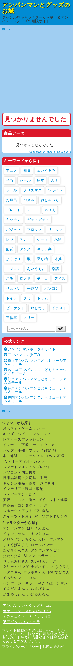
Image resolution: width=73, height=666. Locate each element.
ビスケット (15, 308)
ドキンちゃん (14, 534)
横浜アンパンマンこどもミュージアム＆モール (35, 362)
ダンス (25, 249)
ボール (11, 190)
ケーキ (42, 239)
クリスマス (32, 190)
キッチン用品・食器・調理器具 (29, 483)
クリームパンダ (16, 567)
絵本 (40, 180)
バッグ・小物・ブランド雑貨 (27, 450)
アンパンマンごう (45, 550)
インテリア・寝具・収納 (23, 489)
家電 (61, 456)
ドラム (42, 298)
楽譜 (55, 269)
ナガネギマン (42, 567)
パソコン (51, 288)
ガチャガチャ (38, 220)
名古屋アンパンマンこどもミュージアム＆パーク (35, 371)
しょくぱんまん (16, 545)
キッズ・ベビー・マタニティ (27, 434)
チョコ (42, 279)
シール (25, 180)
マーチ (32, 210)
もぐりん (62, 567)
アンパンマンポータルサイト (30, 349)
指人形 (25, 279)
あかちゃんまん (16, 550)
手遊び (32, 288)
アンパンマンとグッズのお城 (36, 8)
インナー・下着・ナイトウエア (29, 445)
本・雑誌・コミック (19, 456)
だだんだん (12, 556)
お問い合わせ (53, 647)
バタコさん (12, 572)
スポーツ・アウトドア (21, 511)
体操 (58, 259)
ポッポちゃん (34, 572)
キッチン (13, 220)
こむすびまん (38, 589)
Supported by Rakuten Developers (50, 151)
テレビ (25, 239)
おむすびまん (58, 572)
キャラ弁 (44, 249)
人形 (54, 180)
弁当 (9, 180)
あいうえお (36, 269)
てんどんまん (14, 589)
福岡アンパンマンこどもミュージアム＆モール (35, 399)
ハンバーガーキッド (19, 583)
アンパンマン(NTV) (22, 355)
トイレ (11, 298)
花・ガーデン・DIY (19, 494)
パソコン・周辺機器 (19, 472)
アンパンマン (14, 528)
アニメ (11, 171)
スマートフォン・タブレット (27, 467)
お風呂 (11, 200)
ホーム (7, 29)
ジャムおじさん (16, 561)
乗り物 (42, 259)
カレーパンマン (51, 539)
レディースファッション (23, 439)
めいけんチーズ (44, 561)
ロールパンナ (42, 545)
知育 (27, 171)
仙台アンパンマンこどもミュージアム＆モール (35, 380)
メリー (28, 318)
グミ (27, 298)
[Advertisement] (36, 72)
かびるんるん (38, 594)
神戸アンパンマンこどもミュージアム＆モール (35, 390)
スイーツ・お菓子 (18, 516)
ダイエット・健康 (53, 500)
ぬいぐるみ (46, 171)
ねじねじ (38, 308)
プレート (13, 210)
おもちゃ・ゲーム (18, 428)
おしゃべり (50, 200)
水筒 (58, 239)
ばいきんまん (38, 528)
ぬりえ (49, 210)
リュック (55, 229)
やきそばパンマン (53, 583)
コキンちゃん (38, 534)
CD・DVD (46, 456)
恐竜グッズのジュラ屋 (21, 622)
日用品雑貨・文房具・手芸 (25, 478)
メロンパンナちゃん (19, 539)
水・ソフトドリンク (51, 516)
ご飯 (9, 279)
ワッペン (55, 190)
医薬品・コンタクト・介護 (25, 505)
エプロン (13, 269)
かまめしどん (14, 594)
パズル (28, 200)
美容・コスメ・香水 (19, 500)
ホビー (40, 428)
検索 (60, 328)
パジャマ (13, 229)
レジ (9, 239)
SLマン (29, 556)
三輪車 (11, 318)
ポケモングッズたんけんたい (27, 611)
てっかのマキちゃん (19, 578)
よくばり (13, 259)
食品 (45, 511)
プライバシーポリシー (20, 647)
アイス (59, 279)
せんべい (13, 288)
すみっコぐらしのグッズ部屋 (27, 617)
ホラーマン (46, 556)
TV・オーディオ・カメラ (24, 461)
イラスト (59, 308)
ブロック (34, 229)
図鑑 (9, 249)
